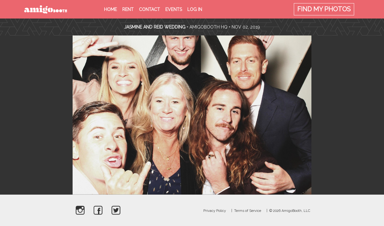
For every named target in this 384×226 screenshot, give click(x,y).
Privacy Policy (214, 211)
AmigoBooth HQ (208, 27)
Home (110, 9)
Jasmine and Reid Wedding (154, 27)
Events (173, 9)
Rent (128, 9)
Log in (194, 9)
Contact (149, 9)
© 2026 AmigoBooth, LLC (289, 211)
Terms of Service (247, 211)
